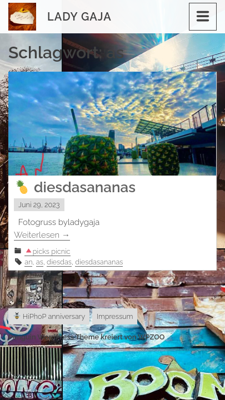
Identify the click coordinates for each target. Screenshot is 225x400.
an (28, 262)
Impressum (115, 316)
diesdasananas (75, 187)
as (39, 262)
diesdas (59, 262)
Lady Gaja (79, 16)
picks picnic (47, 251)
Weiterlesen (42, 235)
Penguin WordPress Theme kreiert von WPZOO (86, 337)
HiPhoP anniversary (49, 316)
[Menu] (203, 17)
